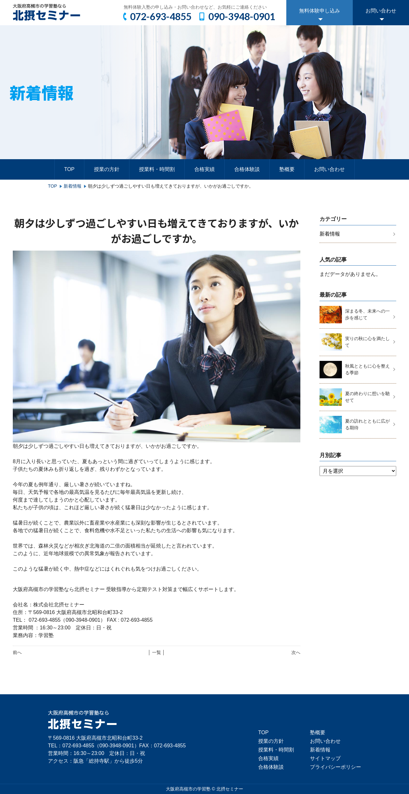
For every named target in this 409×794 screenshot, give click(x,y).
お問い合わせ (381, 10)
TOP (69, 169)
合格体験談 (247, 169)
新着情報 (72, 186)
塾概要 (287, 169)
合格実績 (204, 169)
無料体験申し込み (319, 10)
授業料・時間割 (157, 169)
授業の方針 (107, 169)
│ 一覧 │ (156, 652)
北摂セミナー (229, 788)
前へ (17, 652)
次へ (295, 652)
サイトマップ (325, 758)
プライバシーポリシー (335, 767)
